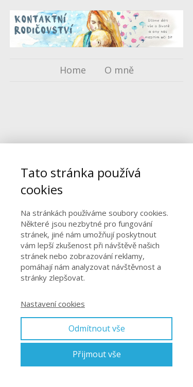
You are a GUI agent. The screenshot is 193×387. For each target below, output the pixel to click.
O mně (119, 70)
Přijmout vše (97, 354)
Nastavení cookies (53, 304)
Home (73, 70)
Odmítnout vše (96, 328)
